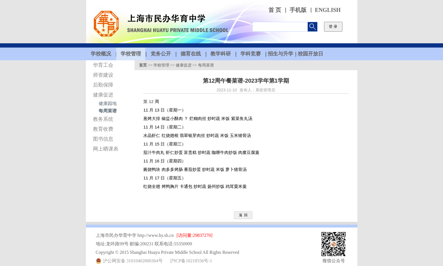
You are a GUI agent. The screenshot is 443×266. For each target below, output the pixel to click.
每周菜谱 (108, 110)
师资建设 (103, 75)
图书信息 (103, 139)
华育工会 (103, 65)
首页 (143, 65)
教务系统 (103, 119)
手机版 (298, 10)
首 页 (274, 10)
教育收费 (103, 129)
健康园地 (108, 103)
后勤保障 (103, 85)
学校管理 (161, 65)
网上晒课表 (105, 149)
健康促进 (103, 95)
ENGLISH (328, 10)
